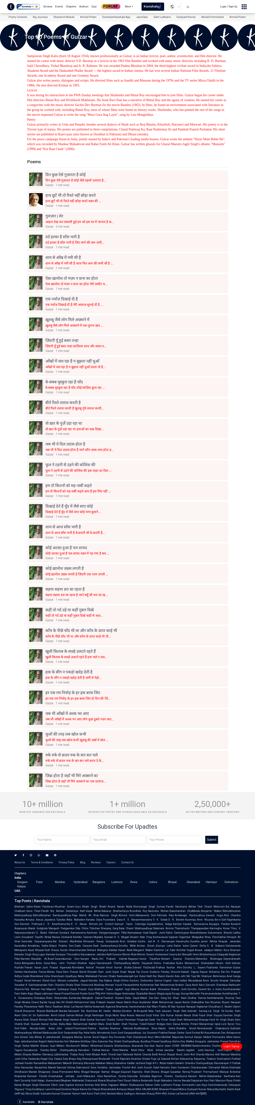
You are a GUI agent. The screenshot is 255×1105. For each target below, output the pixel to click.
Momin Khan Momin (133, 954)
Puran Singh (168, 1019)
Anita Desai (43, 963)
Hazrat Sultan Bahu (53, 1024)
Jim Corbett (106, 924)
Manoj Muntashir (216, 1089)
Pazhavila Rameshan (219, 967)
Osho (25, 1015)
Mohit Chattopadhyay (63, 1050)
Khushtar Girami (64, 906)
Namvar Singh (109, 915)
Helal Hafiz (90, 1032)
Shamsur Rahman (121, 1028)
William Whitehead (92, 1045)
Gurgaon (22, 882)
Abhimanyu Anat (222, 976)
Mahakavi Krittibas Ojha (83, 1041)
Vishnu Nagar (113, 993)
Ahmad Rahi (46, 1019)
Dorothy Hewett (197, 989)
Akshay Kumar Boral (86, 1037)
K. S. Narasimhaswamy (138, 919)
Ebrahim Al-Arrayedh (134, 1011)
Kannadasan (135, 932)
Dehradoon (231, 882)
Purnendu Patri (123, 1037)
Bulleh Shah (120, 1024)
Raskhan (58, 1006)
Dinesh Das (27, 1037)
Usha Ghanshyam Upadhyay (60, 976)
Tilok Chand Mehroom (211, 906)
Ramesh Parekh (37, 1076)
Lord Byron (227, 1024)
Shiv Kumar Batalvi (171, 1015)
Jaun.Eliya (142, 17)
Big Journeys (40, 17)
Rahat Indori (181, 945)
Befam (175, 1058)
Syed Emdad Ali (195, 1032)
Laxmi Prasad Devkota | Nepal (62, 1089)
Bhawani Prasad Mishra (172, 1089)
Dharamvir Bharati (64, 17)
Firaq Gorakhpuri (35, 1089)
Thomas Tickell (137, 1024)
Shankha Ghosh (186, 1028)
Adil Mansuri (222, 1054)
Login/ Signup (231, 1046)
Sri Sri (32, 1015)
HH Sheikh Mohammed (74, 1002)
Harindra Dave (168, 1067)
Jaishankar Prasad (217, 1041)
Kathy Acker (47, 1028)
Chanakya (39, 997)
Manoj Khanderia (116, 1063)
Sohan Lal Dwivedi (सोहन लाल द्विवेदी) (187, 1093)
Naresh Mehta (83, 1006)
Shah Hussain (32, 1024)
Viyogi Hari (54, 1002)
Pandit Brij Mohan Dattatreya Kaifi (63, 911)
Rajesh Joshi (157, 932)
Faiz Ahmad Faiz (35, 989)
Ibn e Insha (215, 989)
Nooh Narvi (198, 984)
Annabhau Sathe (38, 945)
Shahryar (206, 976)
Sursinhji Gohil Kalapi (33, 1080)
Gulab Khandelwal (33, 976)
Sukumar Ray (105, 1041)
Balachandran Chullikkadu (185, 911)
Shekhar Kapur (86, 963)
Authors (83, 6)
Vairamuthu (182, 941)
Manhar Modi (128, 1050)
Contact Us (127, 862)
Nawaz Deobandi (62, 937)
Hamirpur (211, 882)
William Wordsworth (68, 1045)
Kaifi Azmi (87, 1093)
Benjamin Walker (211, 911)
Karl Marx (152, 1006)
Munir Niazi (119, 1015)
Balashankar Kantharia (221, 1076)
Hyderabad (80, 882)
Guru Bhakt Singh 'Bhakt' (91, 906)
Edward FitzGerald (144, 967)
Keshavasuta (160, 937)
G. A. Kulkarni (216, 945)
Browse (48, 6)
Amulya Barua (34, 919)
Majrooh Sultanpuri (58, 989)
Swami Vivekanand (157, 954)
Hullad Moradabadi (191, 980)
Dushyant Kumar (186, 17)
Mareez (209, 1054)
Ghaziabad (193, 882)
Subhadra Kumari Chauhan (56, 1093)
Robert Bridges (156, 1024)
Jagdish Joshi (195, 1050)
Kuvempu (190, 919)
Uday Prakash (97, 1002)
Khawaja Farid (207, 1019)
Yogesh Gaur (171, 980)
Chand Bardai (39, 1002)
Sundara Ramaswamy (72, 932)
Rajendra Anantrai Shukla (135, 1058)
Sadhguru (129, 1093)
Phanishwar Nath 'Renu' (38, 1006)
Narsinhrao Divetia (115, 1076)
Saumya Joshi (214, 1050)
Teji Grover (142, 971)
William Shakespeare (132, 1084)
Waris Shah (105, 1024)
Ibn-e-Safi (220, 919)
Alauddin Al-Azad (42, 958)
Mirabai (26, 1002)
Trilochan (94, 928)
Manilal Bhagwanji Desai (43, 1071)
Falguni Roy (106, 1037)
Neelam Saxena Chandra (178, 958)
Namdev (25, 958)
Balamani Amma (163, 928)
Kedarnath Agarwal (104, 1006)
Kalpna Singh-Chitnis (116, 980)
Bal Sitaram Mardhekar (68, 941)
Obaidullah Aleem (146, 993)
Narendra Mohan (158, 911)
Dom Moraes (58, 980)
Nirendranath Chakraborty (213, 1028)
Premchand (80, 1028)
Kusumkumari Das (215, 1032)
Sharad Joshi (179, 989)
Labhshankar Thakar (66, 1054)
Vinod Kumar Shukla (119, 967)
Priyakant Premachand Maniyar (210, 1071)
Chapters (71, 6)
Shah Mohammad (187, 1019)
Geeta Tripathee (149, 958)
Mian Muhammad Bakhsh (81, 1024)
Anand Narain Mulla (120, 906)
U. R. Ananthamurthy (56, 924)
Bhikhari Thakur (103, 989)
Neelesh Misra (115, 1093)
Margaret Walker (143, 950)
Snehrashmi (224, 1058)
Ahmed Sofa (127, 915)
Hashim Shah (78, 1019)
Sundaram (184, 1067)
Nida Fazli (154, 1011)
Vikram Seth (223, 963)
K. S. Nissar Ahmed (84, 924)
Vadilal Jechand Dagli (139, 1063)
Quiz (94, 6)
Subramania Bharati (220, 932)
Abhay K (40, 1037)
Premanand (66, 1071)
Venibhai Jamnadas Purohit (113, 1067)
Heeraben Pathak (89, 1050)
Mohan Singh (83, 1015)
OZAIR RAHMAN (181, 1045)
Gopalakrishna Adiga (159, 924)
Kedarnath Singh (150, 1080)
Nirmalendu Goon (107, 1032)
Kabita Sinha (166, 1028)
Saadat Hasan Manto (119, 1002)
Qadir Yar (154, 1019)
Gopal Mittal (93, 911)
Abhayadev (28, 963)
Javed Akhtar (208, 941)
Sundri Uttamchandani (73, 950)
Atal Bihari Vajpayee (107, 1084)
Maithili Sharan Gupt (43, 1045)
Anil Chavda (197, 1054)
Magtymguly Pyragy (168, 993)
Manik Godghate (38, 928)
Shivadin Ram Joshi (99, 971)
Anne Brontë (210, 980)
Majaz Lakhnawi (43, 993)
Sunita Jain (145, 941)
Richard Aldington (97, 950)
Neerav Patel (109, 1050)
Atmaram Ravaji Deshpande (101, 941)
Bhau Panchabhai (215, 937)
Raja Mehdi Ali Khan (85, 915)
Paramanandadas (211, 993)
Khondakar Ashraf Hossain (88, 967)
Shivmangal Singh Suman (149, 906)
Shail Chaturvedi (83, 984)
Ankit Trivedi (108, 1054)
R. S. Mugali (121, 937)
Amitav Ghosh (145, 945)
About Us (19, 862)
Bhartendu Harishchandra (131, 1006)
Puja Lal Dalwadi (160, 1058)
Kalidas (113, 950)
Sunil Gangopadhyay (129, 1032)
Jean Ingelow (66, 1084)
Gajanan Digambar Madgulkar (186, 937)
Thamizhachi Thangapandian (191, 928)
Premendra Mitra (222, 1037)
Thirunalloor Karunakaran (81, 954)
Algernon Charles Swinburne (169, 1076)
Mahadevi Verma (171, 1080)
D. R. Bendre (176, 919)
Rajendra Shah (141, 1071)
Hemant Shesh (41, 980)
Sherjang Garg (109, 928)
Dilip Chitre (82, 928)
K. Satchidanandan (36, 984)
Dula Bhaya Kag (72, 1058)
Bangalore (98, 882)
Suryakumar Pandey (36, 1050)
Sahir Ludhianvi (162, 17)
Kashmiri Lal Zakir (165, 950)
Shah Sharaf (30, 1019)
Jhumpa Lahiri (164, 945)
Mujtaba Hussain (103, 937)
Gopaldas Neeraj (180, 1071)
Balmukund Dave (86, 1067)
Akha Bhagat (82, 1071)
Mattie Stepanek (142, 963)
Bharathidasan (198, 932)
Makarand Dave (93, 1076)
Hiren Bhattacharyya (204, 954)
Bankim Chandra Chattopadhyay (194, 1063)
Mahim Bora (221, 950)
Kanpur (21, 886)
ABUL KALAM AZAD (146, 1089)
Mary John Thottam (64, 963)
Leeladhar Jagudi (77, 980)
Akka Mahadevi (75, 919)
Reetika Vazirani (82, 937)
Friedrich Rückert (114, 997)
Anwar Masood (136, 1015)
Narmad (61, 1067)
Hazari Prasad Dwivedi (66, 993)
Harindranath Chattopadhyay (114, 963)
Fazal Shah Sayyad (210, 1015)
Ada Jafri (180, 976)
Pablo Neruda (29, 1028)
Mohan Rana (54, 971)
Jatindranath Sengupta (59, 1037)
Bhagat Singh (31, 1084)
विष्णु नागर (100, 993)
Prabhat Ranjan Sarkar (172, 1032)
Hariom (76, 1093)
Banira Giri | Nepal (90, 1089)
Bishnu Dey (178, 1041)
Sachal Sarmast (96, 1019)
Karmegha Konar (220, 928)
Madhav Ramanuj (42, 1054)
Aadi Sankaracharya (105, 945)
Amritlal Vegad (185, 950)
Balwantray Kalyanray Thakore (198, 1058)
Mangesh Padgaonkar (62, 928)
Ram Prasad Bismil (74, 971)
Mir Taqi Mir (193, 976)
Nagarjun (133, 958)
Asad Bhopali (36, 950)
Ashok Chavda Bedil (146, 1054)
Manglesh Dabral (92, 997)
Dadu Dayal (132, 997)
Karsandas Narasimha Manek (38, 1067)
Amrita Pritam (88, 17)
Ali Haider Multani (110, 1011)
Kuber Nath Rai (148, 976)
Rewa (133, 882)
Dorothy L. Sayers (194, 967)
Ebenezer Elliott (48, 1084)
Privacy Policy (66, 862)
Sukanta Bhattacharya (117, 1045)
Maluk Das (146, 997)
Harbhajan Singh (102, 1015)
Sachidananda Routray (220, 997)
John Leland (64, 1028)
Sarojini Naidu (89, 958)
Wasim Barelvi (166, 976)
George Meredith (190, 993)
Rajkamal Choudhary (209, 1006)
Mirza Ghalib (33, 1093)
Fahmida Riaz (165, 915)
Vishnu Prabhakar (164, 963)
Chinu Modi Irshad (150, 1050)
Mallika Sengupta (196, 1041)
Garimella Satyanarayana (36, 941)
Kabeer (149, 1084)
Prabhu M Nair (167, 1006)
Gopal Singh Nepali (123, 971)
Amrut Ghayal (167, 1054)
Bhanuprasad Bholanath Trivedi (100, 1058)
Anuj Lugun (38, 954)
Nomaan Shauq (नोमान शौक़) (151, 1093)
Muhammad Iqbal (209, 1024)
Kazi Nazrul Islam (160, 1045)
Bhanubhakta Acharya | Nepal (118, 1089)
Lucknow (117, 882)
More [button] (128, 6)
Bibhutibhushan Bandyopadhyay (52, 915)
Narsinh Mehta (197, 1076)
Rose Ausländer (141, 1002)
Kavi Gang (160, 997)
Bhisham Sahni (23, 906)
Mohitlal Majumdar (173, 1037)
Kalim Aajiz (27, 993)
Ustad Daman (66, 1015)
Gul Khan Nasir (177, 997)
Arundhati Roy (138, 911)
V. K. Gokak (160, 919)
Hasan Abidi (125, 950)
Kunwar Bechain (84, 1084)
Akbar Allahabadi (87, 976)
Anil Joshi (137, 1067)
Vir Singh (221, 1019)
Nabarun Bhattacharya (115, 911)
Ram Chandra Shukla (60, 984)
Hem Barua (173, 1024)
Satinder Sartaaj (197, 1011)
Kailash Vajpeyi (190, 971)
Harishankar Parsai (35, 971)
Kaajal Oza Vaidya (51, 1058)
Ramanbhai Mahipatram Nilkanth (53, 1063)
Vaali (145, 932)
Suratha (194, 941)
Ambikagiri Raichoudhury (190, 915)
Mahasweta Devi (146, 915)
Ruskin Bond (87, 993)
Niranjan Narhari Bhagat (105, 1071)
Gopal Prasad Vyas (82, 989)
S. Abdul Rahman (47, 932)
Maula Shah (191, 1015)
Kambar (177, 924)
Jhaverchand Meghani (58, 1080)
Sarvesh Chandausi (217, 984)
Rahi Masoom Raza (221, 1080)
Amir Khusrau (205, 919)
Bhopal (172, 882)
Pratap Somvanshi (184, 1084)
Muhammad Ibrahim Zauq (175, 984)
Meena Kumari (140, 989)
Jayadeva (49, 919)
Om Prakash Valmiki (113, 958)
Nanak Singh (61, 1019)
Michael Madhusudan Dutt (48, 1032)
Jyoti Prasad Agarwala (56, 967)
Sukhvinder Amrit (47, 1015)
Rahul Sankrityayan (177, 932)
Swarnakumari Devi (67, 958)
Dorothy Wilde (127, 945)
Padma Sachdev (98, 1028)
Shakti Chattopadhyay (127, 1041)
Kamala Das (96, 980)
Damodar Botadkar (139, 1076)
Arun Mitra (154, 1037)
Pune (39, 882)
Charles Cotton (115, 1019)
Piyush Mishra (132, 1080)
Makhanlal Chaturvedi (84, 1080)
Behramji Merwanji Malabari (89, 1063)
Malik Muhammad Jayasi (167, 1002)
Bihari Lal (69, 1006)
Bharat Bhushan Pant (110, 1080)
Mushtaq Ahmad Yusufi (108, 984)
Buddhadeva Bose (145, 1028)
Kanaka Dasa (94, 919)
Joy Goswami (150, 1032)
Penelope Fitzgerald (136, 1019)
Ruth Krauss (52, 950)
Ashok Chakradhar (193, 1002)
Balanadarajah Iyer (127, 976)
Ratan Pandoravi (44, 906)
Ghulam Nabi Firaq (141, 937)
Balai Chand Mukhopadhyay (135, 928)
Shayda (27, 1054)
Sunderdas (75, 997)
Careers (110, 862)
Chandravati (140, 1037)
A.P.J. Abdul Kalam (163, 1063)
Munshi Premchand (212, 17)
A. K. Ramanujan (164, 941)
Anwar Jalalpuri (204, 950)
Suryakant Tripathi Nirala (36, 937)
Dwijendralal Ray (73, 1032)
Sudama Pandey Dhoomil (165, 971)
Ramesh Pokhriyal (31, 924)
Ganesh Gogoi (214, 915)
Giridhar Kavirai (197, 997)
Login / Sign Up (228, 6)
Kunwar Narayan (186, 1006)
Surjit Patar (152, 1015)
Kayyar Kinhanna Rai (212, 971)
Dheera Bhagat (160, 1071)
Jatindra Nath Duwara (108, 954)
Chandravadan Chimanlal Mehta (210, 1067)
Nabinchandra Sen (58, 1041)
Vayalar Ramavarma (195, 924)
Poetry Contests (18, 17)
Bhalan (96, 1054)
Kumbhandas (230, 993)
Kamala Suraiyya (56, 954)
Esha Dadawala (31, 1058)
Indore (153, 882)
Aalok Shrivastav (160, 989)
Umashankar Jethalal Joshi (65, 1076)
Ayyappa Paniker (219, 924)
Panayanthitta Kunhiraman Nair (141, 984)
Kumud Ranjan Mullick (198, 1037)
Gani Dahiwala (125, 1054)
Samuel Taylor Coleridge (130, 924)
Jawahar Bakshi (174, 1050)
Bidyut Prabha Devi (61, 945)
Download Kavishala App (116, 17)
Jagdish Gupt (122, 989)
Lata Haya (201, 1084)
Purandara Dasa (113, 919)
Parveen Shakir (107, 976)
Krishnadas (128, 993)
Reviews (96, 862)
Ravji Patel (85, 1054)
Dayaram (126, 1071)
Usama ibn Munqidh (180, 954)
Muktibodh (52, 1011)
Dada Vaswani (83, 945)
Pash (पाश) (100, 1093)
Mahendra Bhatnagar (208, 958)
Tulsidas (61, 919)
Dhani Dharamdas (57, 997)
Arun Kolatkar (128, 941)
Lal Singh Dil (216, 1011)
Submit (211, 839)
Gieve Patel (33, 911)
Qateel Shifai (198, 945)
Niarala (63, 1011)
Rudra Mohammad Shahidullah (195, 963)
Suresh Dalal (151, 1067)
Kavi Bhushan (213, 1002)
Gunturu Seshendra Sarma (146, 980)
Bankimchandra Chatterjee (208, 1045)
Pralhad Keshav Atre (169, 967)
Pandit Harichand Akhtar (181, 906)
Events (59, 6)
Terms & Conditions (42, 862)
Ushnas (71, 1067)
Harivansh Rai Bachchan (83, 1011)
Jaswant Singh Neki (173, 1011)
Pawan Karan (33, 967)
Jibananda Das (140, 1045)
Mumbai (60, 882)
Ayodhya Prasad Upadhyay (156, 1041)
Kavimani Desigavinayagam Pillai (107, 932)
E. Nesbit (227, 1006)
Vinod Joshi (182, 1054)
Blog (82, 862)
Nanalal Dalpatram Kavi (195, 1080)
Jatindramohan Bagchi (33, 1041)
